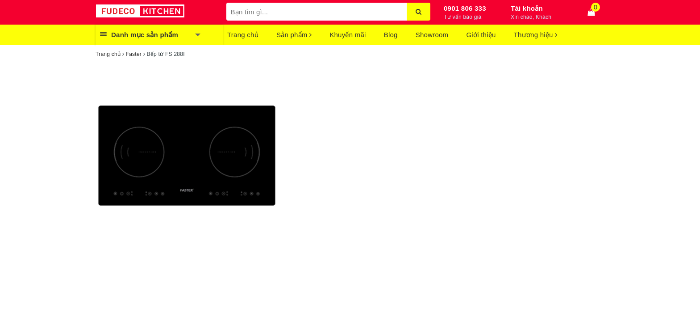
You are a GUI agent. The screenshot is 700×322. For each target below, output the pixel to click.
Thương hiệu (536, 34)
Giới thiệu (481, 34)
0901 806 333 (465, 8)
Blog (391, 34)
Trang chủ (242, 34)
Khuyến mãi (347, 34)
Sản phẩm (294, 34)
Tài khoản (527, 8)
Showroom (432, 34)
